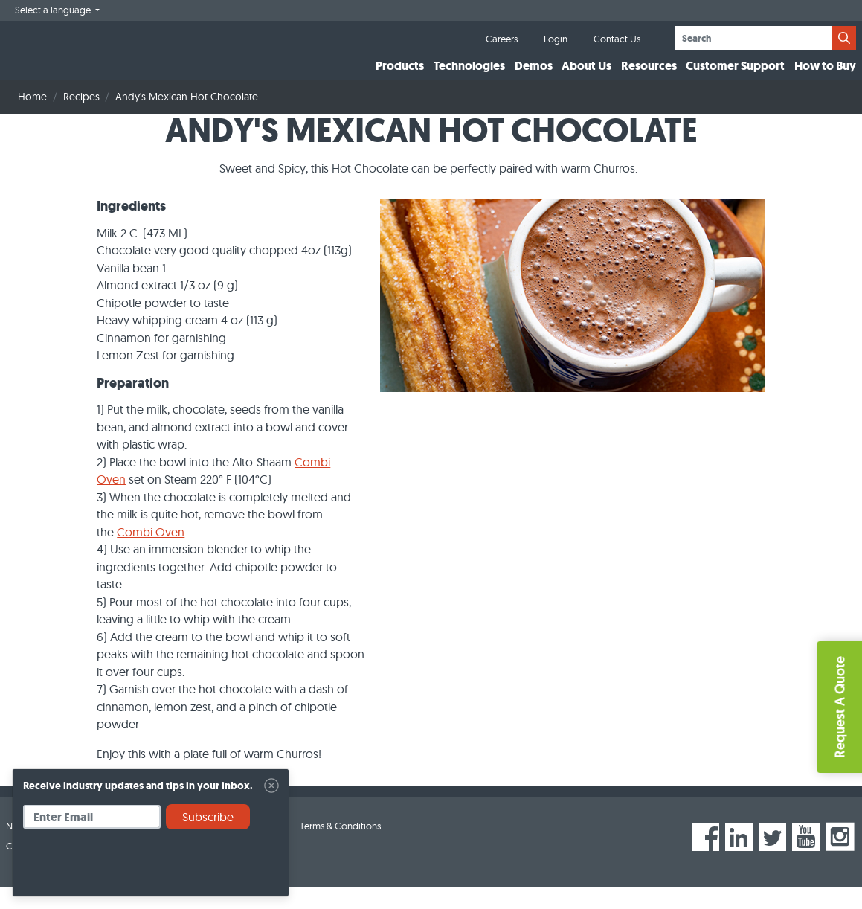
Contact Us (617, 39)
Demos (534, 77)
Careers (502, 39)
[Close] (271, 785)
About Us (586, 77)
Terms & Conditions (340, 848)
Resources (649, 77)
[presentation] (136, 868)
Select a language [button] (54, 10)
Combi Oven (150, 553)
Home (32, 119)
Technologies (469, 77)
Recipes (81, 119)
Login (555, 39)
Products (400, 77)
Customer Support (735, 77)
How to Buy (825, 77)
